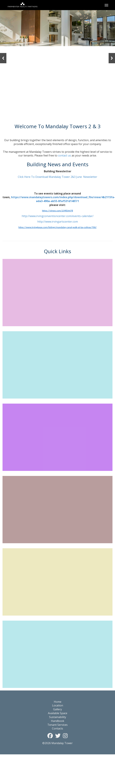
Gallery (57, 709)
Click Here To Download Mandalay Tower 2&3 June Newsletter (57, 177)
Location (57, 705)
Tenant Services (57, 725)
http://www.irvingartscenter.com (57, 221)
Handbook (57, 721)
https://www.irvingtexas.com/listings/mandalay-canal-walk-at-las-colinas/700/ (57, 227)
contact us (64, 155)
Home (57, 702)
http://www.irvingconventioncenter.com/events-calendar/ (57, 216)
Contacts (57, 728)
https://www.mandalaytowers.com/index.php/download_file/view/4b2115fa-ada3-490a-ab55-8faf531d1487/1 (63, 199)
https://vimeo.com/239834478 (57, 210)
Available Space (57, 713)
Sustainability (57, 717)
